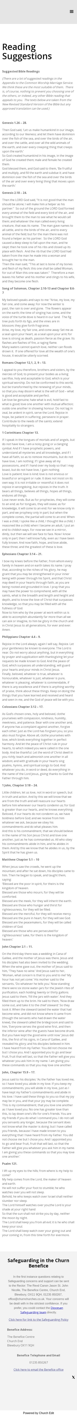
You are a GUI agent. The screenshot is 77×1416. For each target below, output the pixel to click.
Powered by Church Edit (38, 1413)
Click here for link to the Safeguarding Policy (38, 1320)
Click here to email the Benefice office (39, 1370)
